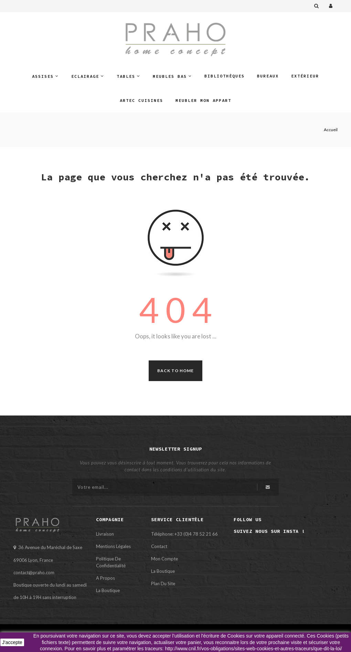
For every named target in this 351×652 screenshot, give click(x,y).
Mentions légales (113, 546)
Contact (159, 546)
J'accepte (12, 642)
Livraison (105, 534)
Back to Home (175, 370)
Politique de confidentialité (111, 562)
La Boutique (108, 590)
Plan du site (163, 583)
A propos (105, 578)
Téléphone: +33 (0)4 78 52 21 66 (184, 534)
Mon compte (164, 558)
